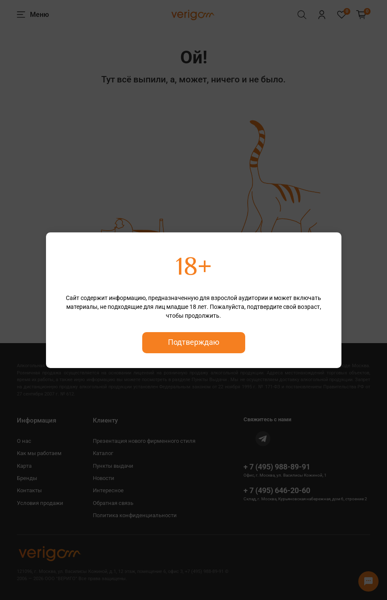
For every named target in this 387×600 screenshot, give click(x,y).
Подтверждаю (193, 342)
